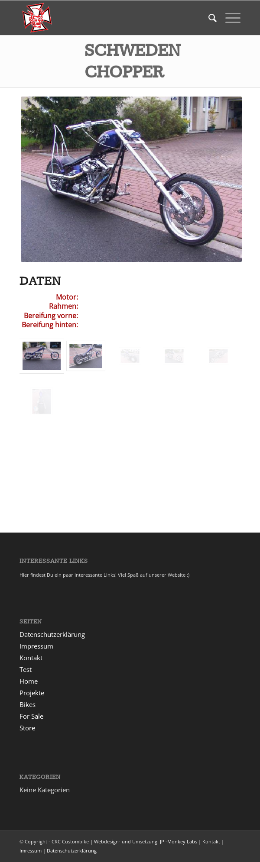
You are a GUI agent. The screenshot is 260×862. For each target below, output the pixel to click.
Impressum (36, 646)
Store (27, 727)
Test (26, 669)
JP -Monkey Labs (178, 841)
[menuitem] (208, 17)
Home (29, 681)
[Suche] (208, 17)
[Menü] (228, 17)
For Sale (31, 716)
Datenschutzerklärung (52, 634)
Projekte (32, 692)
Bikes (28, 704)
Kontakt (31, 657)
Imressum (31, 850)
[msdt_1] (108, 17)
